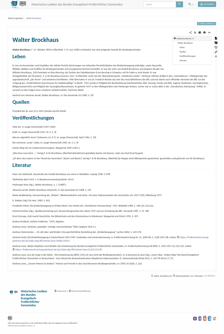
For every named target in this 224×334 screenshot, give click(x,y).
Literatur (183, 60)
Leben (182, 47)
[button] (191, 4)
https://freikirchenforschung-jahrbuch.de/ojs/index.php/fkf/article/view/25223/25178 (58, 249)
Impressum (62, 291)
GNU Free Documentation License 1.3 (21, 326)
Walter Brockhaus (33, 18)
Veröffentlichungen (188, 56)
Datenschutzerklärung (81, 291)
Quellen (183, 51)
